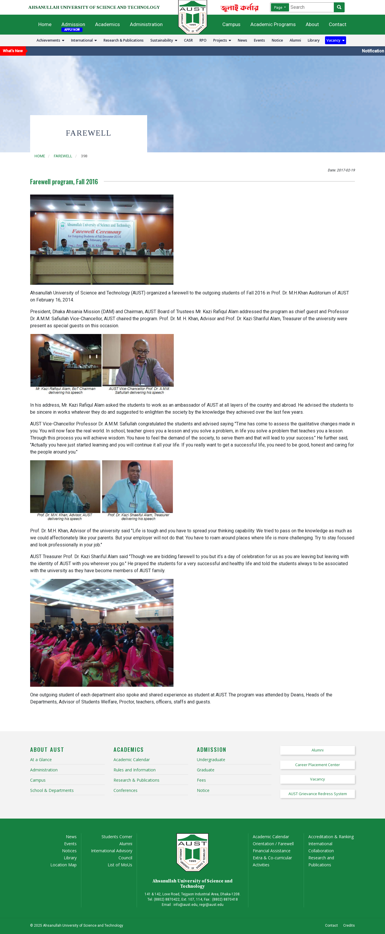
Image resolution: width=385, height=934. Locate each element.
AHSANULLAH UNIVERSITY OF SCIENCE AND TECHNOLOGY (94, 7)
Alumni (295, 40)
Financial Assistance (272, 850)
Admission (73, 24)
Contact (337, 24)
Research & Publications (124, 40)
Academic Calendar (271, 836)
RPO (203, 40)
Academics (107, 24)
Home (44, 24)
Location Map (63, 864)
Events (259, 40)
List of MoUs (120, 864)
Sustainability (163, 40)
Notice (277, 40)
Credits (349, 925)
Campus (231, 24)
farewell (63, 156)
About (312, 24)
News (242, 40)
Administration (146, 24)
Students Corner (117, 836)
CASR (188, 40)
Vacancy (335, 40)
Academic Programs (273, 24)
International (84, 40)
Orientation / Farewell (273, 843)
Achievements (50, 40)
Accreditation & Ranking (331, 836)
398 (84, 156)
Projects (222, 40)
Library (314, 40)
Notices (69, 850)
